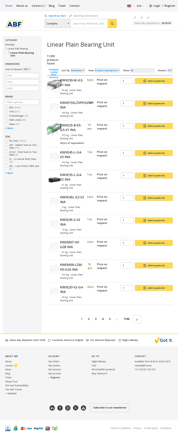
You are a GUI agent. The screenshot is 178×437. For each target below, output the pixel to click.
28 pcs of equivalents (72, 143)
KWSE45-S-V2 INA (70, 222)
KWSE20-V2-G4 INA (71, 289)
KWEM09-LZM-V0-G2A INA (71, 267)
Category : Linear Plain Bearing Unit (53, 70)
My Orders (53, 361)
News (8, 369)
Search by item (55, 15)
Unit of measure (18, 69)
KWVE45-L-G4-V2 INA (71, 154)
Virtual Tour (11, 381)
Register (169, 6)
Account (54, 356)
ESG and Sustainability (16, 385)
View (104, 70)
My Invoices (54, 369)
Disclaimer (165, 428)
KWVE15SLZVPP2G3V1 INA (77, 105)
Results (165, 70)
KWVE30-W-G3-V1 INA (71, 82)
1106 (126, 319)
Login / (156, 6)
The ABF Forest (13, 389)
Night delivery (99, 361)
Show (148, 70)
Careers (38, 6)
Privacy (137, 428)
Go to (95, 356)
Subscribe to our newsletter (109, 407)
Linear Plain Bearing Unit (22, 54)
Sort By (73, 70)
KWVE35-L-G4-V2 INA (71, 177)
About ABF (11, 356)
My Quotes (54, 365)
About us (22, 6)
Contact (74, 6)
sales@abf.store (143, 365)
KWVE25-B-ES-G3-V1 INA (71, 127)
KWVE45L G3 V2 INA (72, 199)
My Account (54, 373)
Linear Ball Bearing (18, 48)
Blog (51, 6)
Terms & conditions (120, 428)
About (8, 361)
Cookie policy (151, 428)
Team (62, 6)
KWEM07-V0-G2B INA (70, 244)
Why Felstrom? (99, 373)
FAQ (94, 365)
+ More (9, 128)
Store (8, 6)
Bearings (10, 44)
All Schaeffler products (103, 369)
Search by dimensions (83, 15)
